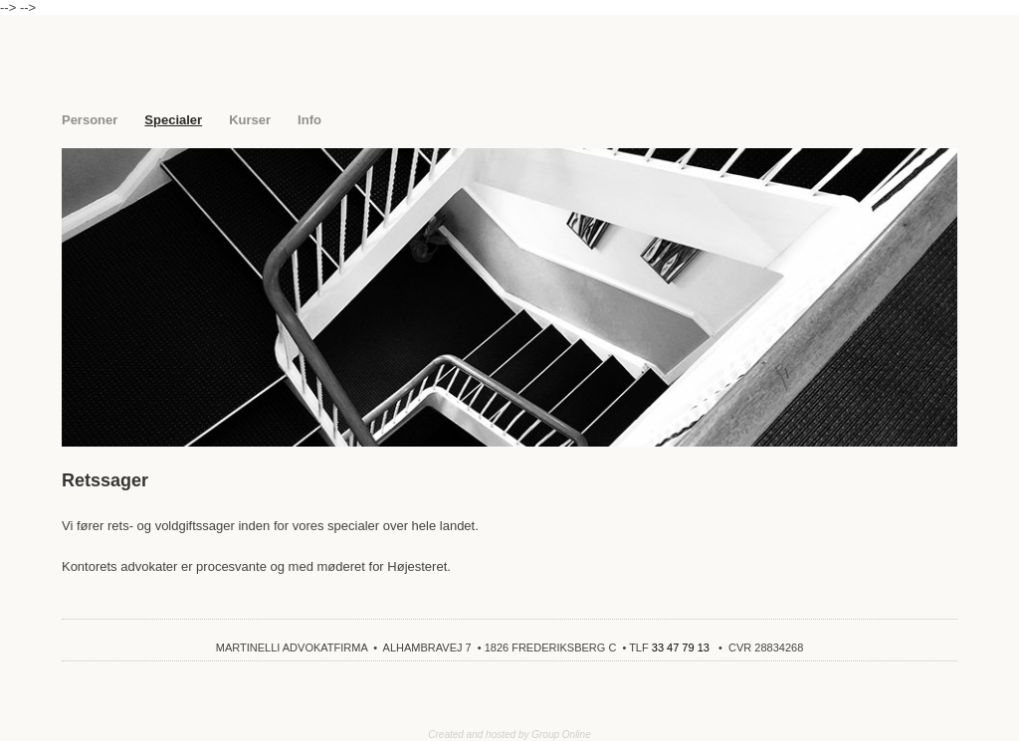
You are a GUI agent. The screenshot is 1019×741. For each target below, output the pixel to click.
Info (309, 119)
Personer (89, 119)
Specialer (173, 119)
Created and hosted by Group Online (509, 734)
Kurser (250, 119)
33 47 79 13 (681, 647)
